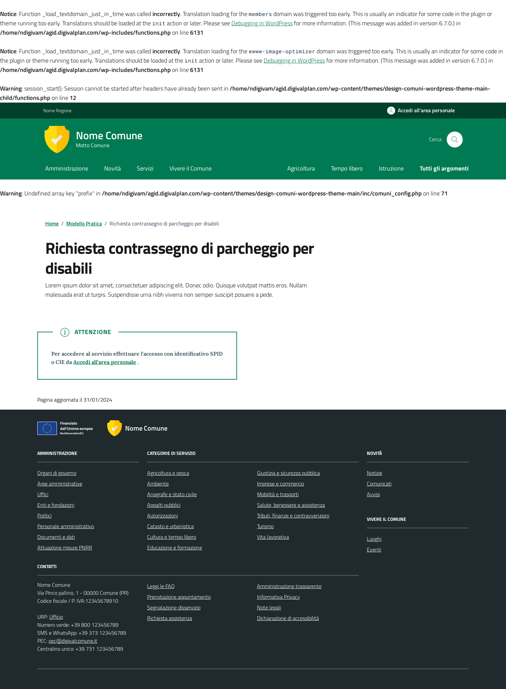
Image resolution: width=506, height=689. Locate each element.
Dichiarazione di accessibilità (288, 618)
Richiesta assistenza (169, 618)
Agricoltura (301, 168)
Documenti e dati (56, 537)
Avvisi (373, 494)
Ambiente (158, 484)
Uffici (42, 494)
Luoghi (374, 539)
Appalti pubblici (163, 505)
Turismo (265, 526)
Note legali (269, 607)
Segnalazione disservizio (173, 607)
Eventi (374, 549)
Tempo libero (347, 168)
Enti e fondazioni (55, 505)
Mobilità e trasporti (278, 494)
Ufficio (56, 617)
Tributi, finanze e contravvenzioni (293, 515)
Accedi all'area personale (104, 362)
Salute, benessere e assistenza (291, 505)
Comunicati (379, 484)
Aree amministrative (59, 484)
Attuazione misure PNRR (64, 547)
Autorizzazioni (162, 515)
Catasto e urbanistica (170, 526)
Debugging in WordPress (262, 23)
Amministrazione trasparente (289, 586)
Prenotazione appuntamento (179, 597)
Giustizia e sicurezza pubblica (288, 473)
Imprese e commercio (280, 484)
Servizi (145, 168)
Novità (112, 168)
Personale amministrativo (65, 526)
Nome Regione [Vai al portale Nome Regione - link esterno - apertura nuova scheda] (57, 110)
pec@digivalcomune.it (73, 641)
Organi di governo (56, 473)
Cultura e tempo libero (171, 537)
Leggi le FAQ (161, 586)
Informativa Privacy (278, 597)
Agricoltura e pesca (168, 473)
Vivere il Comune (190, 168)
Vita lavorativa (273, 537)
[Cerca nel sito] (455, 140)
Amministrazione (66, 168)
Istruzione (391, 168)
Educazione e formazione (174, 547)
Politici (44, 515)
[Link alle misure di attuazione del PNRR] (67, 429)
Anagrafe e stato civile (172, 494)
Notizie (374, 473)
